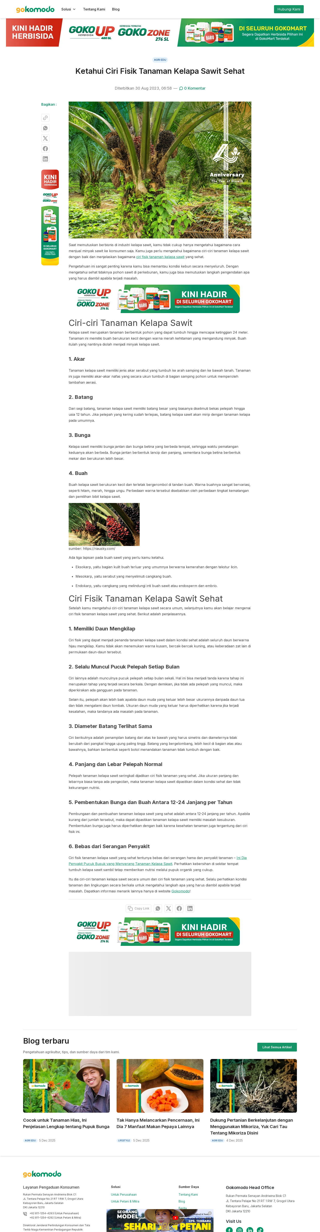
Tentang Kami (94, 9)
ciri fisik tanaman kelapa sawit (160, 257)
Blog (116, 9)
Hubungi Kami (288, 9)
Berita (183, 1208)
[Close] (210, 1213)
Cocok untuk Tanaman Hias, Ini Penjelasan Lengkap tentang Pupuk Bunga (66, 1123)
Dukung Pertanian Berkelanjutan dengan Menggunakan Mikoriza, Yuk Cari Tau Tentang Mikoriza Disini (251, 1127)
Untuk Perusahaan (124, 1194)
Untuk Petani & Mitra (125, 1201)
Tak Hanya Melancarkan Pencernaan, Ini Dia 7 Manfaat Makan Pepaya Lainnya (158, 1123)
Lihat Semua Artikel (277, 1047)
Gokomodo (181, 891)
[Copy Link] (45, 118)
